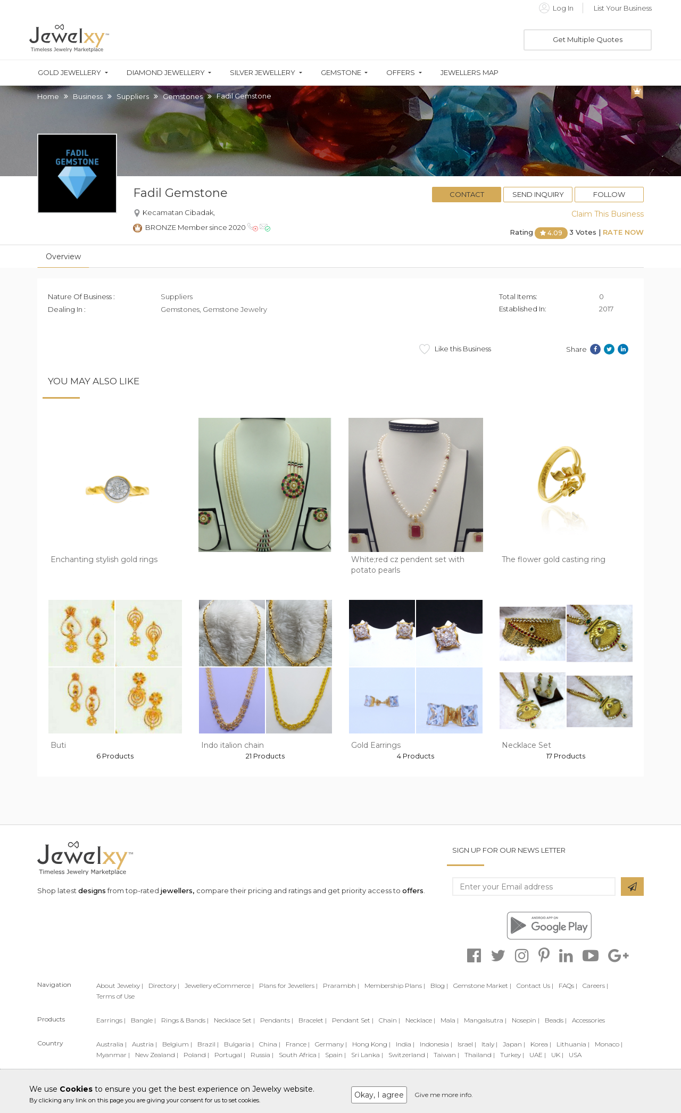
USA (575, 1055)
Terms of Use (115, 996)
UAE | (537, 1055)
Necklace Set (526, 745)
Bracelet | (312, 1020)
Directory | (163, 986)
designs (92, 890)
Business (88, 96)
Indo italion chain (232, 745)
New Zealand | (156, 1055)
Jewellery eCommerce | (219, 986)
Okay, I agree (379, 1095)
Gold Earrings (376, 745)
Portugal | (229, 1055)
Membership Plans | (394, 986)
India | (405, 1044)
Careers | (595, 986)
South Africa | (299, 1055)
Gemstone (341, 73)
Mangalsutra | (485, 1020)
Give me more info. (443, 1095)
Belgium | (177, 1044)
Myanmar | (113, 1055)
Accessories (588, 1020)
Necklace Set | (234, 1020)
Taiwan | (446, 1055)
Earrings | (111, 1020)
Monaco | (608, 1044)
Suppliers (133, 96)
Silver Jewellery (262, 73)
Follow (609, 194)
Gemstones (183, 96)
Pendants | (276, 1020)
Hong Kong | (371, 1044)
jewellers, (177, 890)
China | (269, 1044)
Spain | (335, 1055)
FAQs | (568, 986)
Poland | (196, 1055)
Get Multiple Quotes (587, 39)
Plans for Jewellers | (288, 986)
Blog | (439, 986)
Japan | (514, 1044)
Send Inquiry (538, 194)
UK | (557, 1055)
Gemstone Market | (482, 986)
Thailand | (479, 1055)
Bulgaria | (239, 1044)
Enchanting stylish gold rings (104, 559)
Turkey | (512, 1055)
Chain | (389, 1020)
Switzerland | (408, 1055)
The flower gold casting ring (553, 559)
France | (298, 1044)
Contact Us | (535, 986)
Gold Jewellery (69, 73)
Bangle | (143, 1020)
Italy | (489, 1044)
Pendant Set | (352, 1020)
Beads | (556, 1020)
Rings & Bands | (185, 1020)
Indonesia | (436, 1044)
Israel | (467, 1044)
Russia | (262, 1055)
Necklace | (420, 1020)
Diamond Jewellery (166, 73)
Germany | (331, 1044)
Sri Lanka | (367, 1055)
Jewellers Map (470, 73)
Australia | (111, 1044)
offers (412, 890)
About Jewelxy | (119, 986)
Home (48, 96)
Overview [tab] (63, 256)
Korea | (540, 1044)
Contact (467, 194)
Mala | (450, 1020)
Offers (400, 73)
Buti (58, 745)
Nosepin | (525, 1020)
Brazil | (208, 1044)
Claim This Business (607, 214)
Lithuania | (573, 1044)
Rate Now (623, 232)
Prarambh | (341, 986)
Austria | (144, 1044)
